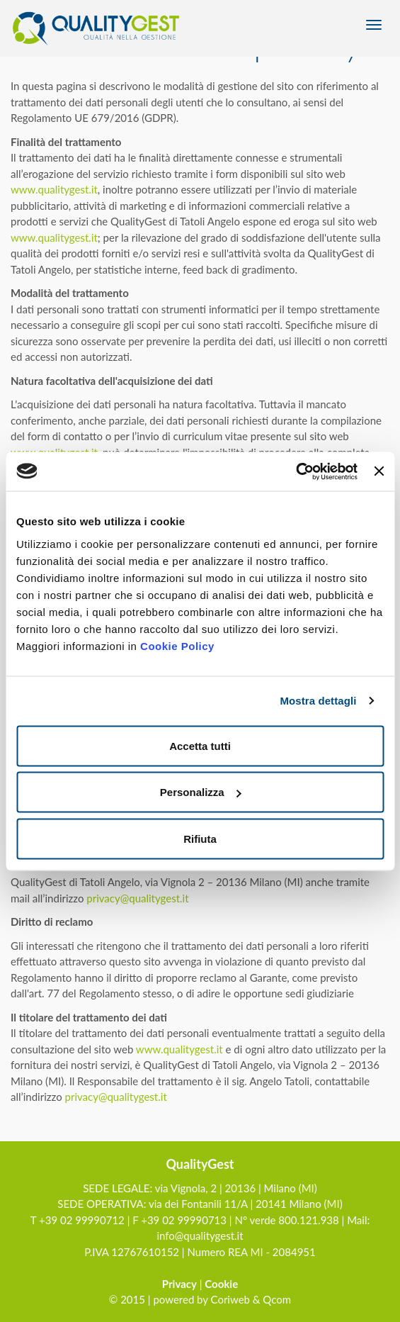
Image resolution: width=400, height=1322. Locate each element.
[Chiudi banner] (379, 471)
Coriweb (230, 1299)
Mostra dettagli (318, 701)
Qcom (277, 1299)
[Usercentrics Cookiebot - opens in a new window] (296, 471)
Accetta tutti (200, 745)
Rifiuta (200, 838)
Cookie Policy (177, 645)
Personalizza (200, 792)
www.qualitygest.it (54, 189)
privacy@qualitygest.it (137, 898)
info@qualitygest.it (199, 1235)
